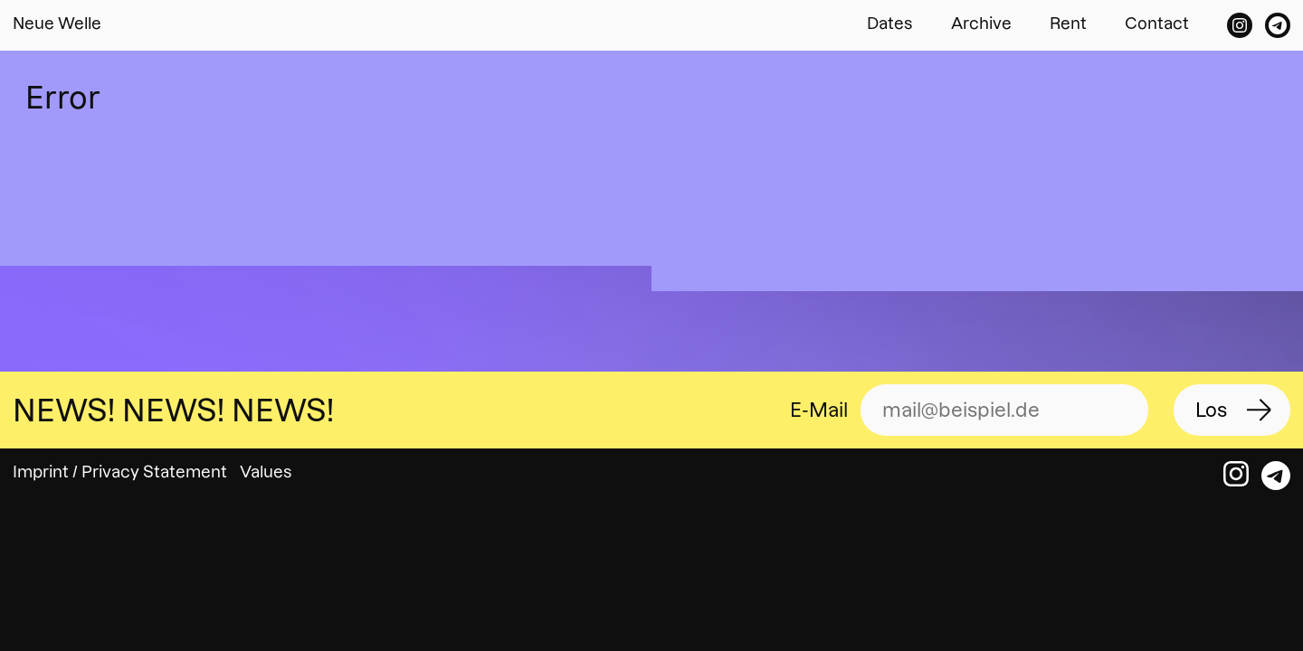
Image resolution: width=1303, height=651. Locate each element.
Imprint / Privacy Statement (120, 471)
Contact (1157, 23)
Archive (981, 23)
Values (266, 471)
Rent (1068, 23)
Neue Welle (57, 23)
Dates (890, 23)
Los (1211, 410)
